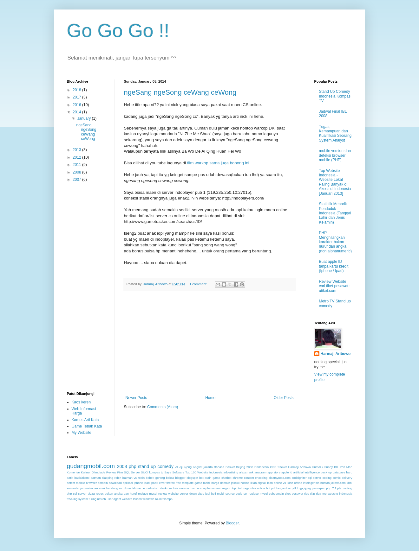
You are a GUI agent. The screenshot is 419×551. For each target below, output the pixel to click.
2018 (77, 90)
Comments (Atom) (162, 407)
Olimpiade (98, 472)
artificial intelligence (306, 472)
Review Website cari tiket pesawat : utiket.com (334, 286)
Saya (167, 472)
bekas (170, 477)
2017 (77, 97)
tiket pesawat (294, 493)
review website (168, 493)
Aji (181, 467)
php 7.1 (331, 488)
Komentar (73, 472)
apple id (286, 472)
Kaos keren (81, 402)
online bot (263, 488)
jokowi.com (338, 482)
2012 (77, 157)
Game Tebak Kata (87, 426)
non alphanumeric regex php (216, 488)
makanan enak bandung (101, 488)
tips (306, 493)
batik (70, 477)
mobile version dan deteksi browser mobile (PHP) (335, 155)
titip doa (315, 493)
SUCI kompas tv (152, 472)
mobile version (179, 488)
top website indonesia (337, 493)
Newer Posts (136, 398)
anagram (260, 472)
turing (92, 499)
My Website (81, 432)
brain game (212, 477)
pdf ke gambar (281, 488)
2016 (77, 105)
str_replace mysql (256, 493)
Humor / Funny (322, 467)
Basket (230, 467)
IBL (336, 467)
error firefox (166, 482)
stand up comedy (155, 466)
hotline (244, 482)
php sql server (77, 493)
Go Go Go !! (118, 30)
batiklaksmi (81, 477)
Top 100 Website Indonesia (203, 472)
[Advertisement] (209, 343)
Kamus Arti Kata (85, 420)
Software (178, 472)
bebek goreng (155, 477)
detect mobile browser (82, 482)
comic (337, 477)
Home (210, 398)
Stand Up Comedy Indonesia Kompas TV (334, 96)
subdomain (276, 493)
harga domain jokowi (225, 482)
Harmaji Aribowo (336, 354)
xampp (168, 499)
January (84, 118)
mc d (122, 488)
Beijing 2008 (244, 467)
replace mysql (147, 493)
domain (103, 482)
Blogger (232, 523)
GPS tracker (278, 467)
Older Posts (284, 398)
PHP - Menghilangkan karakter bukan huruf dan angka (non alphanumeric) (335, 242)
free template (184, 482)
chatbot (226, 477)
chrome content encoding (249, 477)
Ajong (188, 467)
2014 (77, 112)
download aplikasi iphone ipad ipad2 (133, 482)
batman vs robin (133, 477)
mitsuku (163, 488)
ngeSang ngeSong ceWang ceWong (180, 92)
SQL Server (132, 472)
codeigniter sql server (306, 477)
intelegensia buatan (316, 482)
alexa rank (246, 472)
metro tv (151, 488)
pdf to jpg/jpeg (301, 488)
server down (188, 493)
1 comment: (198, 284)
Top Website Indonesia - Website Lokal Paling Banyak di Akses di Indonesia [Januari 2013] (335, 182)
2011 (77, 164)
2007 (77, 179)
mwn (193, 488)
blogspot (192, 477)
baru (349, 472)
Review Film (114, 472)
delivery (347, 477)
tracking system (77, 499)
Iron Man (346, 467)
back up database (333, 472)
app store (273, 472)
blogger (180, 477)
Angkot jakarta (203, 467)
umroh (101, 499)
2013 (77, 150)
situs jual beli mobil (211, 493)
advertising (231, 472)
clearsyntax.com (280, 477)
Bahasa (219, 467)
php (132, 466)
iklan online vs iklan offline (284, 482)
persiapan (318, 488)
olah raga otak (246, 488)
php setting (344, 488)
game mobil (202, 482)
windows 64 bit (152, 499)
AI (176, 467)
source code (234, 493)
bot (201, 477)
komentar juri (76, 488)
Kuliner (85, 472)
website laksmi (131, 499)
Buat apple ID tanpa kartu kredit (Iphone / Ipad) (334, 266)
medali (131, 488)
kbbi (349, 482)
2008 (77, 172)
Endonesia (261, 467)
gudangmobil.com (91, 466)
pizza (91, 493)
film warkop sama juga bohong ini (218, 163)
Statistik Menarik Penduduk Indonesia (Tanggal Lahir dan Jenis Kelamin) (335, 213)
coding (327, 477)
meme (140, 488)
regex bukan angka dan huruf (116, 493)
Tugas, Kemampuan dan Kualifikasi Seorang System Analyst (335, 133)
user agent (114, 499)
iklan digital (257, 482)
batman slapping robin (106, 477)
